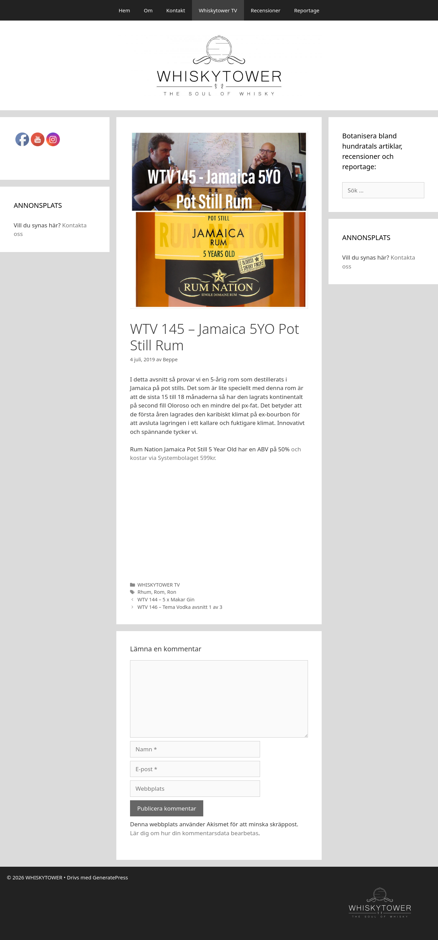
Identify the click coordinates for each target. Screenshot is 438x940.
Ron (171, 592)
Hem (124, 10)
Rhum (144, 592)
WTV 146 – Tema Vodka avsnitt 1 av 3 (180, 607)
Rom (159, 592)
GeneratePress (110, 877)
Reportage (307, 10)
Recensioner (266, 10)
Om (148, 10)
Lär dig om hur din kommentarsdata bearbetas (194, 833)
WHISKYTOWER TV (159, 584)
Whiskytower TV (218, 10)
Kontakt (175, 10)
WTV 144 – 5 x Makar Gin (166, 599)
